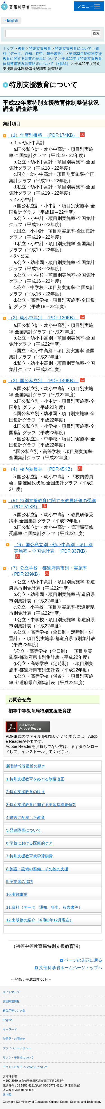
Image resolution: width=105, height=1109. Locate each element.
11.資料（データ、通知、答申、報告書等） (44, 907)
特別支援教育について (73, 48)
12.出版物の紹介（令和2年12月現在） (39, 920)
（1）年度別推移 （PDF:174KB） (43, 135)
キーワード (10, 1029)
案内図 (7, 1094)
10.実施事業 (16, 894)
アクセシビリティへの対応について (25, 1067)
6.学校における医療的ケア (29, 843)
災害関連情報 (11, 1001)
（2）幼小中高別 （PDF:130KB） (43, 317)
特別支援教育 (40, 48)
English (12, 20)
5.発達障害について (23, 830)
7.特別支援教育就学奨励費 (29, 856)
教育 (21, 48)
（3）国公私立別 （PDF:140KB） (43, 380)
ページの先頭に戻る (83, 960)
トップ (8, 48)
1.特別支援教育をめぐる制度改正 (35, 779)
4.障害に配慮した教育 (25, 817)
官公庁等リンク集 (14, 1010)
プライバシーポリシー (17, 1048)
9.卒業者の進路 (19, 881)
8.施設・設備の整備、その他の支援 (37, 869)
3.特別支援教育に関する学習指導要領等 (41, 804)
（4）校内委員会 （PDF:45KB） (42, 469)
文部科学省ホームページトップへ (70, 967)
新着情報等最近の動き (25, 766)
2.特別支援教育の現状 (25, 791)
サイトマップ (11, 992)
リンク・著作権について (18, 1057)
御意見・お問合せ (14, 1038)
